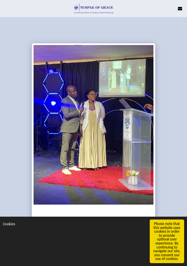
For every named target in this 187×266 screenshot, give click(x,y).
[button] (6, 8)
